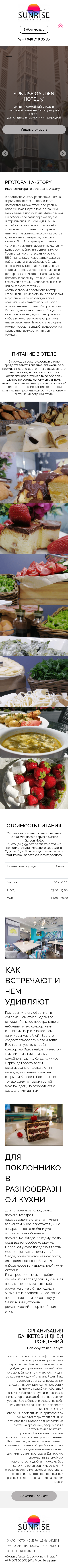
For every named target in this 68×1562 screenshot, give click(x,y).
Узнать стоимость (34, 129)
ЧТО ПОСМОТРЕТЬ (35, 1546)
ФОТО (21, 1540)
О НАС (11, 1540)
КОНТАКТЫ (27, 1551)
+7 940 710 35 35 (36, 39)
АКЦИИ (54, 1540)
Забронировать (34, 29)
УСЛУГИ (54, 1546)
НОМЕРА (32, 1540)
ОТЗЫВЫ (12, 1551)
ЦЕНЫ (44, 1540)
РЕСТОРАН (14, 1546)
